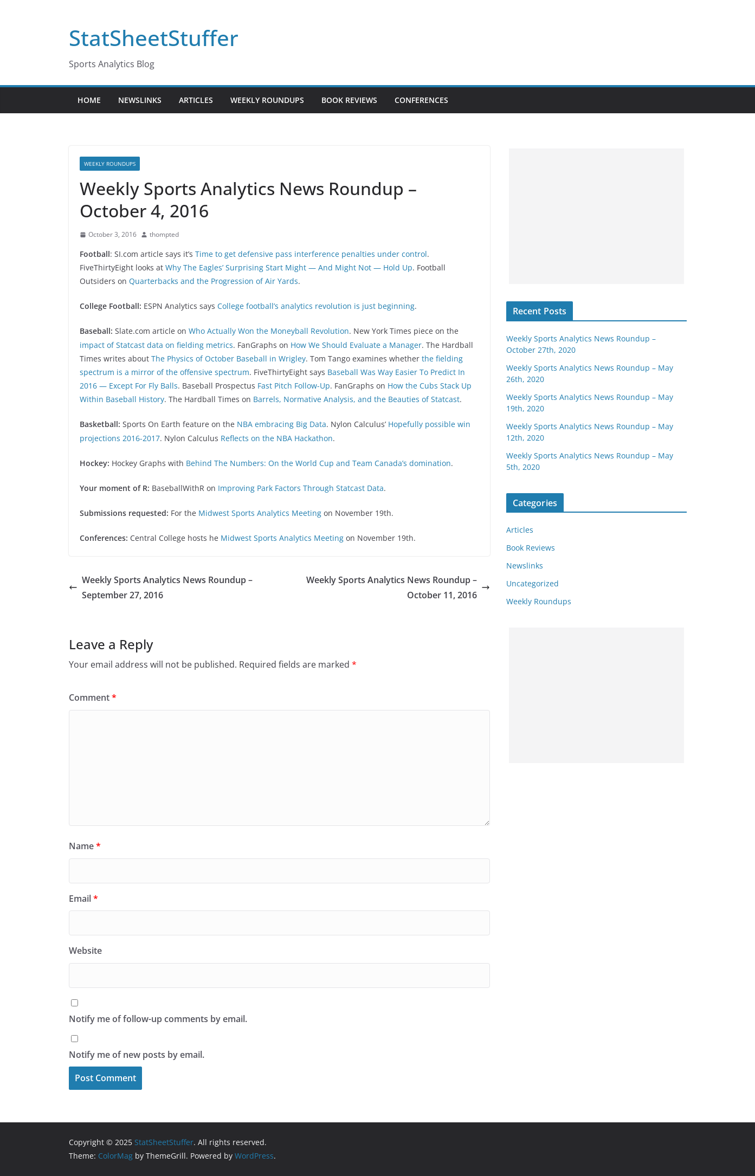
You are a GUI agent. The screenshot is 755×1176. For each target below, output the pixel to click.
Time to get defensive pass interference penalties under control (311, 254)
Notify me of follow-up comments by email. (158, 1019)
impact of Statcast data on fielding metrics (156, 345)
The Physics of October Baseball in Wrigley (228, 358)
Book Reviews (349, 100)
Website (85, 951)
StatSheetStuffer (153, 38)
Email (83, 898)
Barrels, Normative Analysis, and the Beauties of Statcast (356, 399)
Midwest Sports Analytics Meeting (259, 513)
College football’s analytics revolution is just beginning (316, 306)
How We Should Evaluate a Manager (356, 345)
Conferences (421, 100)
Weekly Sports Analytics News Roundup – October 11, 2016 (398, 588)
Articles (196, 100)
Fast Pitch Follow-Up (293, 385)
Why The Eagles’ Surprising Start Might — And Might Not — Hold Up (288, 267)
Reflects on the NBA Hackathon (277, 438)
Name (85, 846)
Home (89, 100)
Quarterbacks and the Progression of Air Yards (213, 281)
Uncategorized (532, 583)
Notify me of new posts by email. (136, 1055)
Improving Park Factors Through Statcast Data (301, 488)
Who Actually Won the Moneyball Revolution (269, 331)
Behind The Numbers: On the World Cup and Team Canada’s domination (318, 463)
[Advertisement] (596, 216)
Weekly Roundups (267, 100)
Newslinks (140, 100)
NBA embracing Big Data (281, 424)
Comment (93, 697)
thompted (164, 234)
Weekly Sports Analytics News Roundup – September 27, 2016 (161, 588)
